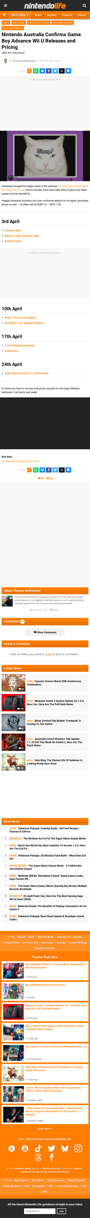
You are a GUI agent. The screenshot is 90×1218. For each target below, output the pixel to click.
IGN (27, 1186)
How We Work (46, 937)
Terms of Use (30, 942)
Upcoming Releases (12, 28)
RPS (45, 1191)
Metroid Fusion (13, 241)
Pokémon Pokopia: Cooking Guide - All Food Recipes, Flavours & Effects (44, 830)
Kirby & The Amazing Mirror (21, 317)
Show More (45, 1128)
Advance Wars (13, 230)
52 (52, 478)
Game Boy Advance (62, 22)
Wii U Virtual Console (39, 22)
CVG (84, 1186)
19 (20, 708)
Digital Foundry (76, 1180)
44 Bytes (77, 1168)
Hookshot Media (23, 1168)
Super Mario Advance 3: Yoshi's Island (26, 373)
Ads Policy (47, 942)
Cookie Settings (78, 942)
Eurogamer (38, 1186)
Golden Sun (11, 350)
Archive (61, 942)
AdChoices (26, 1172)
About (21, 937)
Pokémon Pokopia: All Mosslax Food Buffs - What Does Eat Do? (48, 857)
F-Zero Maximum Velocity (19, 345)
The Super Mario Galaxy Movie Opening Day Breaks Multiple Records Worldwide (48, 887)
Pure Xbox (38, 1180)
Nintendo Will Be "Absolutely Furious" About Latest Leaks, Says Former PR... (47, 877)
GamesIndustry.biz (67, 1186)
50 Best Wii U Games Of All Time (20, 461)
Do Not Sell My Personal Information (51, 1172)
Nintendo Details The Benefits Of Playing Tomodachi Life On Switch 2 (48, 908)
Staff (31, 937)
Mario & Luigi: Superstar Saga (22, 235)
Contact (77, 937)
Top (11, 937)
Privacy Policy (11, 942)
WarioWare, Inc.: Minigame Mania (24, 323)
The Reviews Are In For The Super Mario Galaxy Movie (48, 838)
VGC (50, 1186)
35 (20, 768)
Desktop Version (45, 948)
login (48, 654)
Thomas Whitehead (24, 60)
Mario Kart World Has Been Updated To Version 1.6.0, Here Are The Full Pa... (47, 847)
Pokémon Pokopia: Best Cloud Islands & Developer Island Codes (47, 918)
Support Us (63, 937)
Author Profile (38, 610)
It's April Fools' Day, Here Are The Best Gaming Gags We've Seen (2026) (46, 898)
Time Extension (56, 1180)
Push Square (21, 1180)
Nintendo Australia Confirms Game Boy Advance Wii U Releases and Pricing (41, 40)
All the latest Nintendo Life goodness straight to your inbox (45, 1204)
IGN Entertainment (51, 1168)
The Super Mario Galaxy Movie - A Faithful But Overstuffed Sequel (45, 867)
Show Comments (45, 632)
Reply (54, 610)
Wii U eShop (18, 22)
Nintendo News (12, 1186)
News (6, 22)
